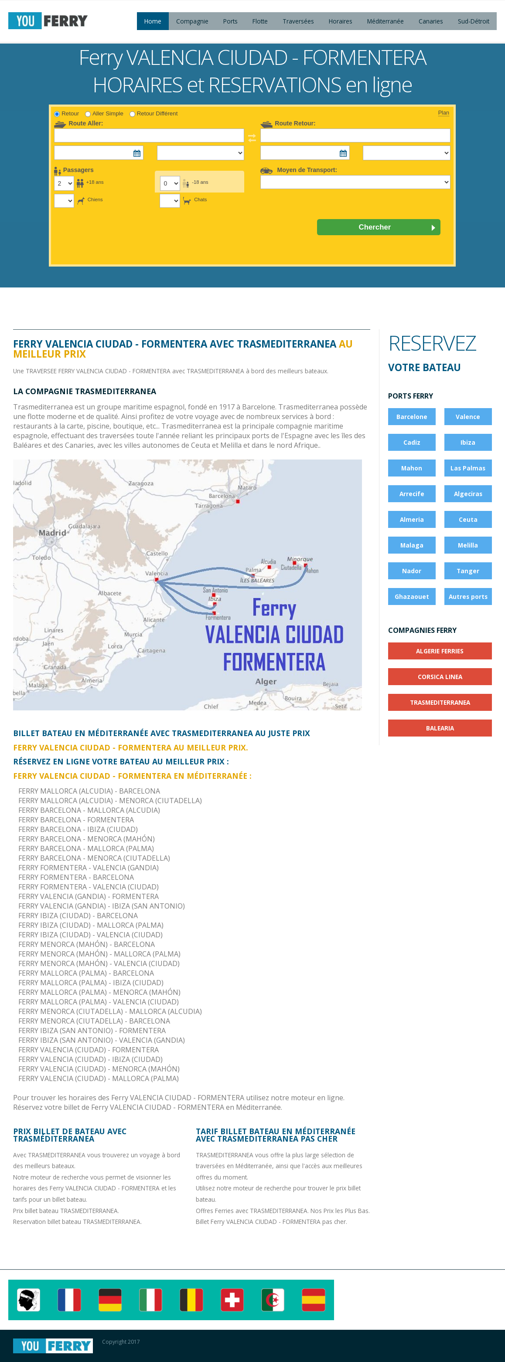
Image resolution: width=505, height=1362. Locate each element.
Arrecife (411, 494)
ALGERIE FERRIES (440, 651)
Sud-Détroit (473, 21)
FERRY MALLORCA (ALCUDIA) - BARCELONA (89, 791)
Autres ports (468, 596)
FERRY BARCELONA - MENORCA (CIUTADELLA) (94, 858)
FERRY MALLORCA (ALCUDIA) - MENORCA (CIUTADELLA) (110, 800)
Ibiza (468, 442)
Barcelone (411, 416)
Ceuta (468, 519)
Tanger (468, 571)
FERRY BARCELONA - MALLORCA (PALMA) (86, 848)
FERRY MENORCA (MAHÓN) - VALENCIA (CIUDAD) (99, 963)
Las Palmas (467, 468)
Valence (468, 416)
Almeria (412, 519)
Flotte (260, 21)
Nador (411, 571)
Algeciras (468, 494)
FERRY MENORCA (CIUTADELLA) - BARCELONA (94, 1021)
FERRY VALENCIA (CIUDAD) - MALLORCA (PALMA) (98, 1078)
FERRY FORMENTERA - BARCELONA (76, 877)
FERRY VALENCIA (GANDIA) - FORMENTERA (88, 896)
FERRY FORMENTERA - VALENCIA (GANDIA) (88, 867)
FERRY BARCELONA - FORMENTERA (76, 820)
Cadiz (411, 442)
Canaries (431, 21)
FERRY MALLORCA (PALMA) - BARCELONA (86, 973)
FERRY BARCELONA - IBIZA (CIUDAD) (78, 829)
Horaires (340, 21)
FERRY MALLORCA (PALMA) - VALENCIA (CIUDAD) (98, 1002)
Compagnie (192, 21)
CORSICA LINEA (440, 677)
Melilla (468, 545)
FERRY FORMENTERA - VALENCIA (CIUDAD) (88, 887)
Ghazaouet (412, 596)
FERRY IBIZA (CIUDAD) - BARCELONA (78, 915)
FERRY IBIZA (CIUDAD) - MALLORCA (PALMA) (91, 925)
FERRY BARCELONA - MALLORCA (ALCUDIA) (89, 810)
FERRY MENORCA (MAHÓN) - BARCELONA (86, 944)
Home (152, 21)
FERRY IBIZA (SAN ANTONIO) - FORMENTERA (92, 1030)
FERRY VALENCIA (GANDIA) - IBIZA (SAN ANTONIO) (101, 906)
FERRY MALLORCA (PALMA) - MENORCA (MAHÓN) (99, 992)
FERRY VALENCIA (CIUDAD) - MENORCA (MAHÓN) (99, 1069)
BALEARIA (440, 728)
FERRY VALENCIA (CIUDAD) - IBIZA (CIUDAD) (90, 1059)
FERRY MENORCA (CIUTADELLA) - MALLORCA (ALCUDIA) (110, 1011)
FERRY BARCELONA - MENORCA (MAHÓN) (86, 839)
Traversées (298, 21)
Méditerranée (385, 21)
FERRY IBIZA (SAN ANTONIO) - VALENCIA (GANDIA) (101, 1040)
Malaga (411, 545)
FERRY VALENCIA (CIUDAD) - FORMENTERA (88, 1049)
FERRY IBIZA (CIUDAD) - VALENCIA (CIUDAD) (90, 935)
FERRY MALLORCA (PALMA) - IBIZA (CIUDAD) (91, 982)
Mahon (411, 468)
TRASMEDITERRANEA (440, 702)
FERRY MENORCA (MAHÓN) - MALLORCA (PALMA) (99, 954)
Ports (230, 21)
